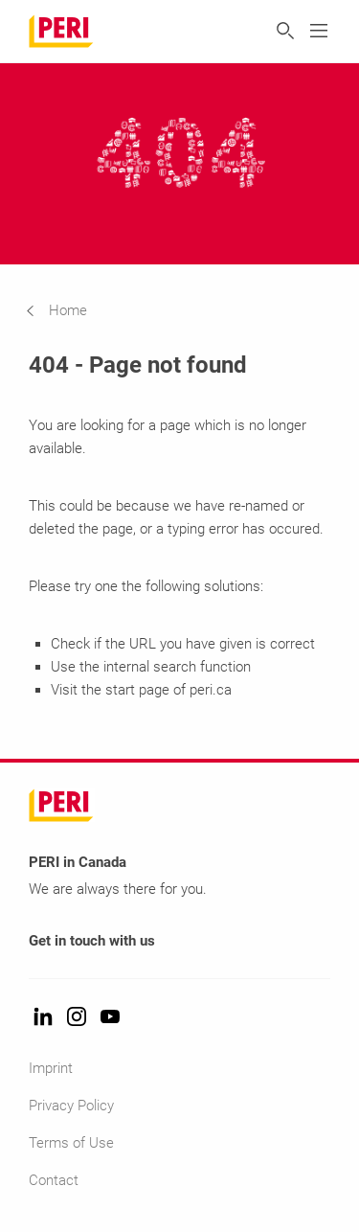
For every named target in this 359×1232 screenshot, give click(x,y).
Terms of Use (71, 1143)
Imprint (51, 1068)
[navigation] (71, 310)
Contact (54, 1180)
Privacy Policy (71, 1105)
